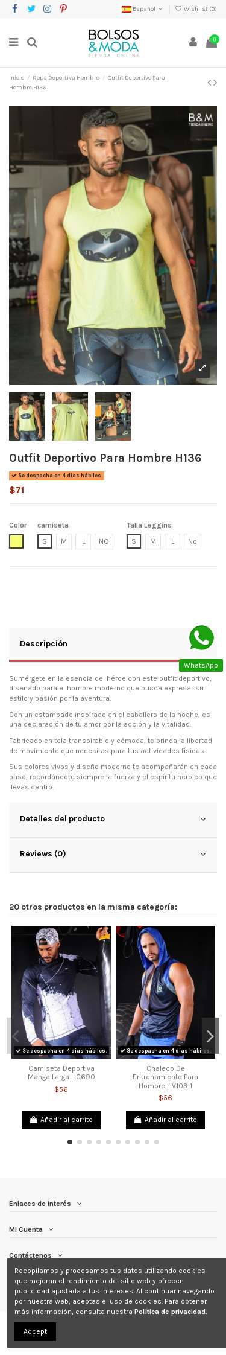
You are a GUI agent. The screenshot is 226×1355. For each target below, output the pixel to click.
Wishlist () (196, 9)
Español (143, 9)
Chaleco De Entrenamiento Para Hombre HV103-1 (165, 1077)
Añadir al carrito (61, 1119)
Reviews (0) (113, 854)
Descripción (113, 644)
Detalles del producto (113, 819)
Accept (35, 1331)
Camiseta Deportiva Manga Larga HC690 (61, 1072)
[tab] (113, 645)
